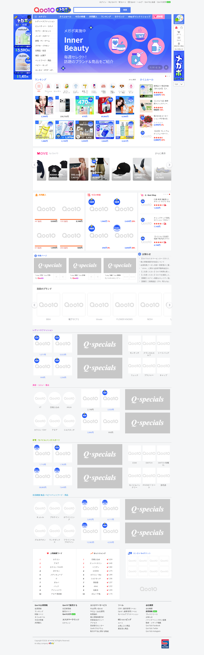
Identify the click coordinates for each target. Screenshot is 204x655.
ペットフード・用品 (43, 60)
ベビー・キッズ (41, 65)
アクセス (93, 623)
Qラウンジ (66, 623)
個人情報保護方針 (97, 617)
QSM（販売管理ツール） (127, 609)
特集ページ (42, 256)
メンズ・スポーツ (42, 36)
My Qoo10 (113, 2)
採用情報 (149, 611)
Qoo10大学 (161, 2)
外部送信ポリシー (97, 620)
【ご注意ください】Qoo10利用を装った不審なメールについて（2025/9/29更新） (156, 272)
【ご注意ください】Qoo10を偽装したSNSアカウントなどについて (156, 275)
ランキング (40, 79)
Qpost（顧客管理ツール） (128, 611)
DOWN (181, 84)
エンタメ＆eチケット (142, 553)
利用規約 (93, 614)
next (169, 165)
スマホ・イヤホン (42, 46)
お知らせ (146, 254)
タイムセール (146, 79)
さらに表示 (132, 79)
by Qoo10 (53, 153)
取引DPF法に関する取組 (99, 631)
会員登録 (38, 609)
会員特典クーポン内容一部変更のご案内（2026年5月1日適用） (156, 265)
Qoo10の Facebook (153, 626)
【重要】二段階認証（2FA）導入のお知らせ (156, 281)
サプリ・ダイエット (43, 31)
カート (123, 2)
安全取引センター (97, 626)
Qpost (132, 2)
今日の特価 (96, 195)
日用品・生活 (40, 51)
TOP (176, 84)
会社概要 (149, 609)
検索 (125, 10)
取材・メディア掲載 (153, 623)
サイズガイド (179, 49)
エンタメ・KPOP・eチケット (46, 70)
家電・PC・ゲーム (42, 41)
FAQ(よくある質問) (97, 611)
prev (35, 165)
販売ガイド (66, 611)
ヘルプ (140, 2)
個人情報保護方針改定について (152, 262)
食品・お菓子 (40, 55)
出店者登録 (66, 609)
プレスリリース (152, 614)
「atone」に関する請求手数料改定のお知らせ (156, 268)
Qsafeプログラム (96, 628)
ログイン (103, 2)
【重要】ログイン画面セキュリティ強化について (156, 278)
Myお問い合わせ (96, 609)
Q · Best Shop (150, 195)
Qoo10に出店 (150, 2)
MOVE (42, 153)
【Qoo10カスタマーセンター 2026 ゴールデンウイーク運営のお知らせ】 (156, 259)
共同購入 (42, 195)
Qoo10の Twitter (152, 628)
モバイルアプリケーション (128, 614)
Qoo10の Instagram (153, 631)
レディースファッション (45, 21)
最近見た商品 (123, 629)
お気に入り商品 (124, 626)
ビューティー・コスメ (44, 26)
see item (137, 338)
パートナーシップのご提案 (156, 620)
